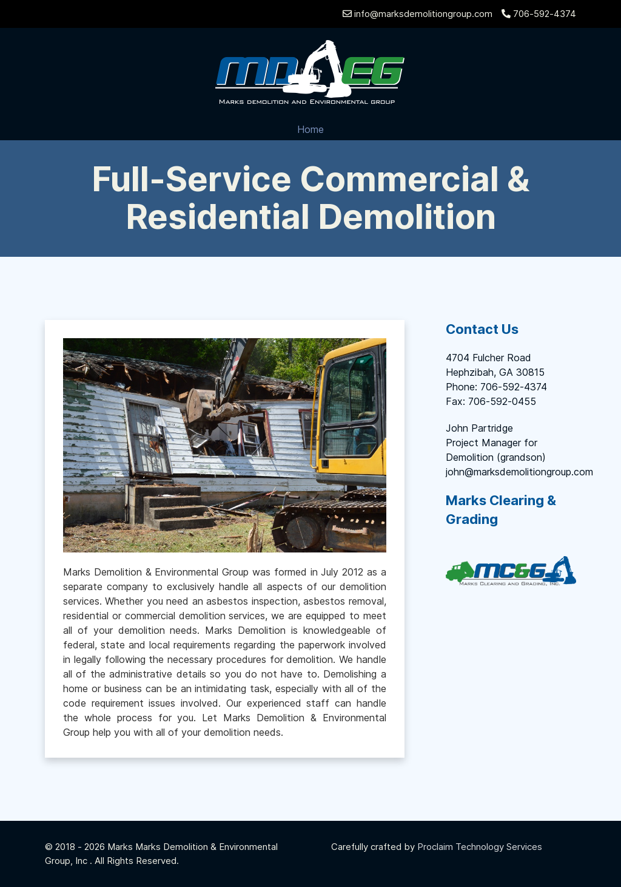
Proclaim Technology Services (479, 846)
